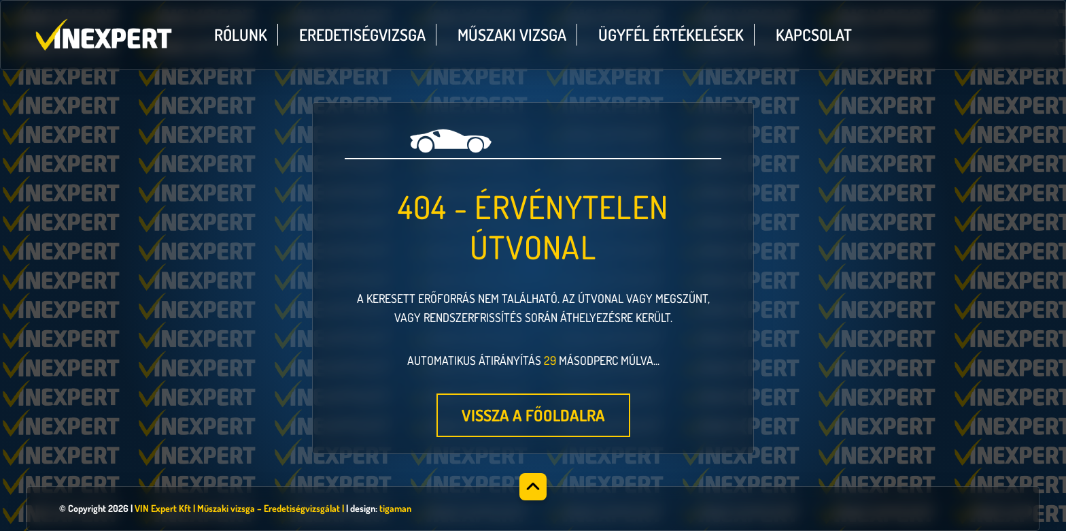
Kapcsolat (814, 35)
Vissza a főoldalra (533, 415)
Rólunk (240, 35)
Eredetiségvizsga (362, 35)
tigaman (395, 508)
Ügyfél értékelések (671, 35)
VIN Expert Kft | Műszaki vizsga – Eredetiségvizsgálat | (239, 508)
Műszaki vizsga (512, 35)
